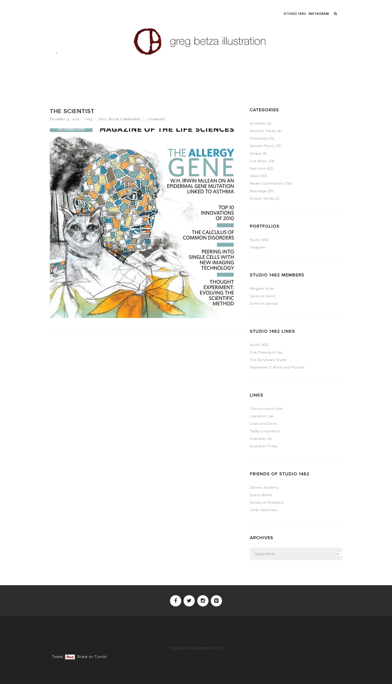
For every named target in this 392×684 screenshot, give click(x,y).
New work (258, 168)
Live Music (258, 161)
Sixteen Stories (262, 198)
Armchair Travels (263, 131)
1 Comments (155, 119)
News (102, 119)
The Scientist (72, 111)
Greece (256, 153)
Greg (88, 119)
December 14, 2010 (65, 119)
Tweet (57, 656)
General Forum (262, 146)
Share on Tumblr (92, 656)
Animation (258, 123)
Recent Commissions (124, 119)
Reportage (258, 191)
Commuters (259, 138)
